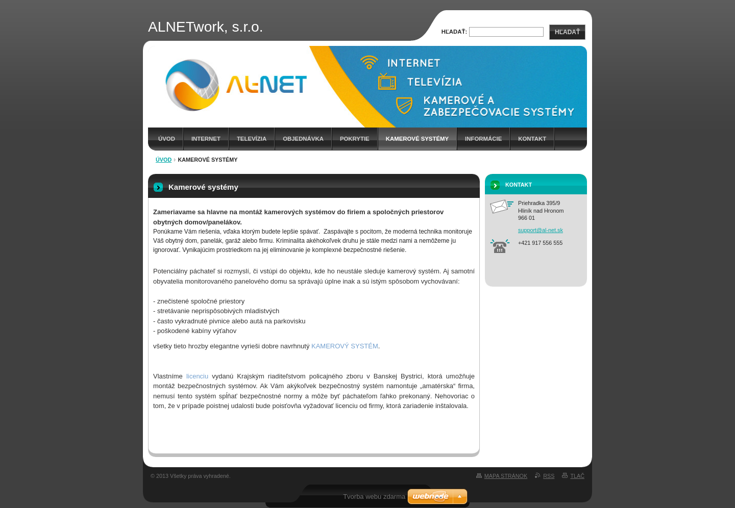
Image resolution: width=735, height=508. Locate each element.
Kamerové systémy (417, 139)
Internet (205, 139)
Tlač (577, 476)
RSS (548, 476)
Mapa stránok (505, 476)
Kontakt (532, 139)
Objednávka (303, 139)
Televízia (251, 139)
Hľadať (567, 32)
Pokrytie (355, 139)
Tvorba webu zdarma (374, 496)
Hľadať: (455, 32)
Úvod (166, 139)
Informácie (483, 139)
